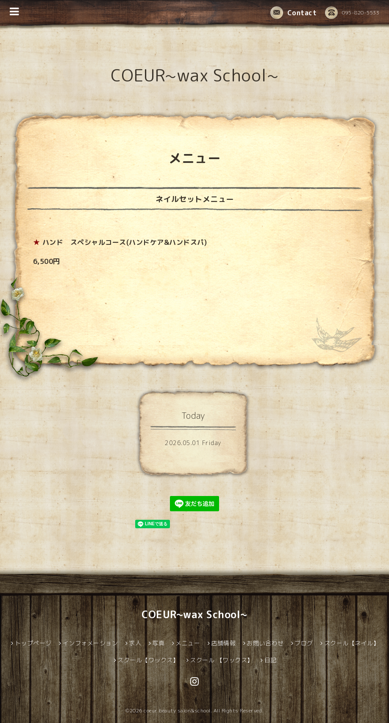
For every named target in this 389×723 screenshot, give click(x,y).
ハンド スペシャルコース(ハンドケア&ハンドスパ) (124, 242)
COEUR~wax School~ (195, 75)
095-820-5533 (352, 13)
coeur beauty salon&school (177, 710)
